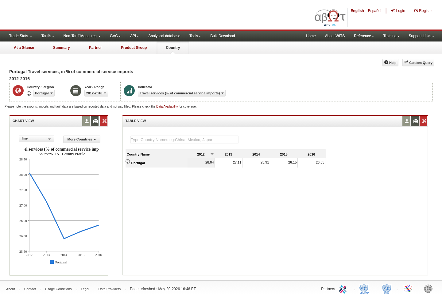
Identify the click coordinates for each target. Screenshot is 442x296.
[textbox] (184, 140)
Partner (95, 47)
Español (374, 11)
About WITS (335, 36)
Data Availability (167, 106)
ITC (344, 288)
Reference (364, 36)
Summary (61, 47)
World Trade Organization (408, 288)
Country (173, 47)
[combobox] (36, 139)
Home (311, 36)
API (134, 36)
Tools (195, 36)
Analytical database (164, 36)
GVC (115, 36)
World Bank (430, 288)
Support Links (421, 36)
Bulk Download (222, 36)
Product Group (134, 47)
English (357, 11)
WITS (61, 15)
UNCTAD (365, 288)
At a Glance (24, 47)
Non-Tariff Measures (82, 36)
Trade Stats (20, 36)
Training (391, 36)
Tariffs (47, 36)
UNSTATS (387, 288)
